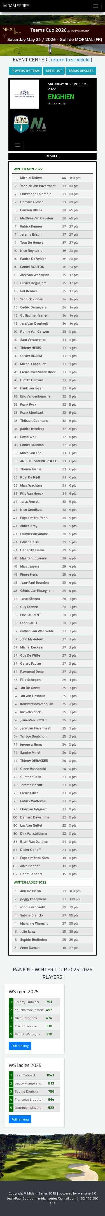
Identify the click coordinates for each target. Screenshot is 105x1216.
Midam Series (16, 6)
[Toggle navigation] (96, 6)
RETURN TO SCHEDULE (70, 59)
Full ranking (20, 1045)
